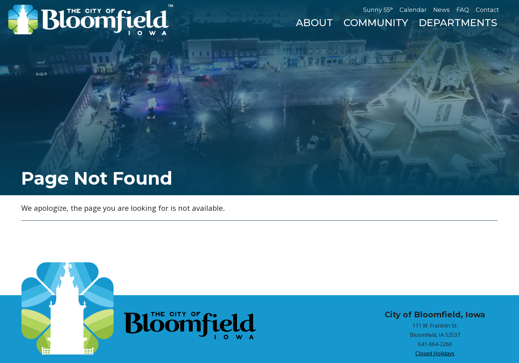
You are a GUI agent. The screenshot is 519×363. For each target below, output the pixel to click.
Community (376, 23)
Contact (487, 10)
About (314, 23)
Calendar (413, 10)
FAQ (462, 10)
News (441, 10)
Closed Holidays (434, 353)
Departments (458, 23)
